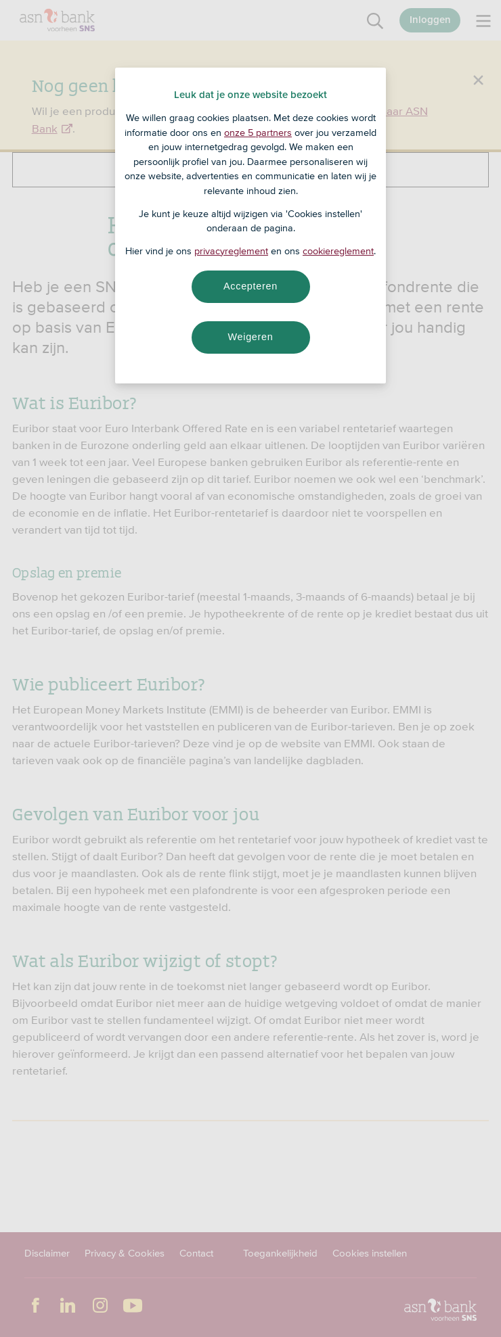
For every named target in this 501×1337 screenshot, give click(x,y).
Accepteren (250, 286)
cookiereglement (338, 250)
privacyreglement (231, 250)
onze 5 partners (258, 132)
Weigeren (250, 336)
